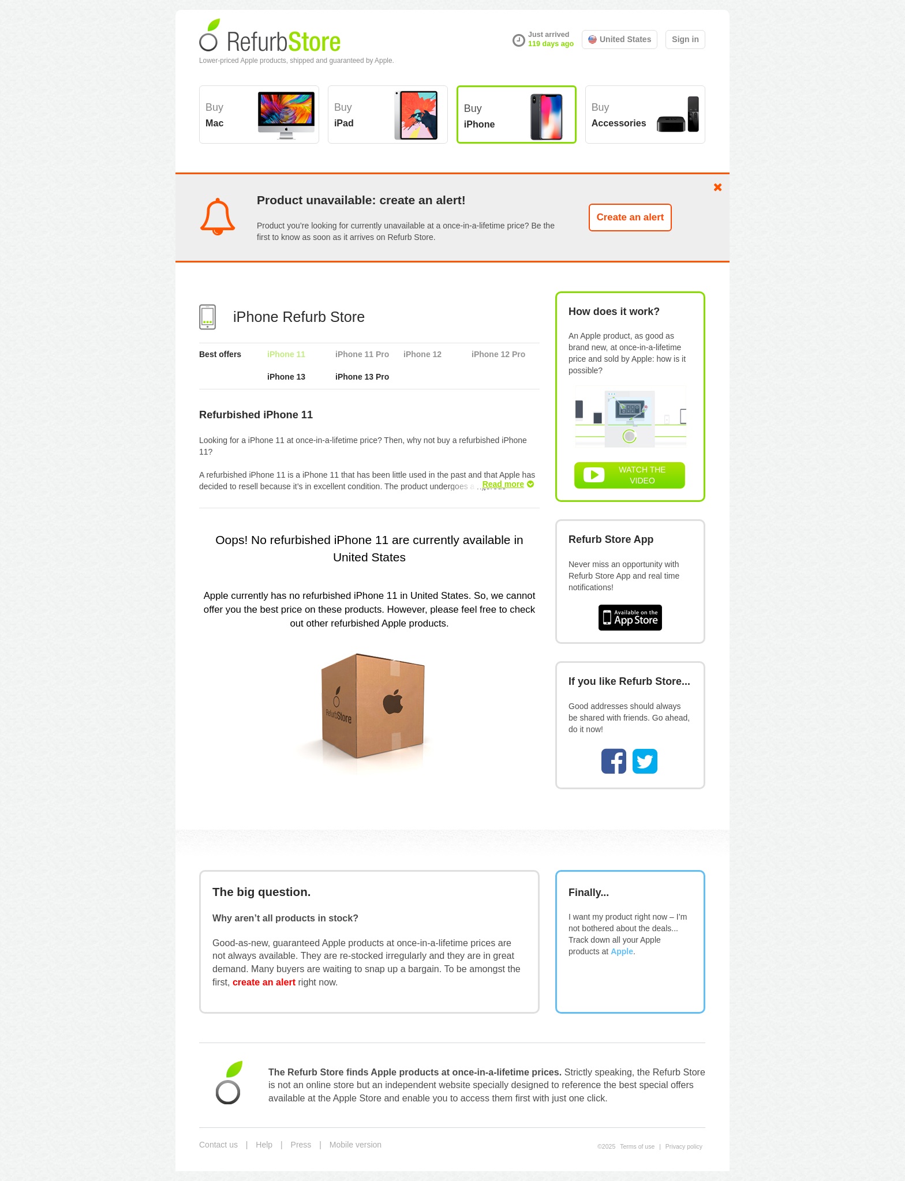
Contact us (218, 1144)
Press (301, 1144)
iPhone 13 (286, 376)
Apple (622, 951)
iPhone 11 (286, 354)
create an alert (264, 982)
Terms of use (637, 1146)
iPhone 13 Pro (362, 376)
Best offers (220, 354)
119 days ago (551, 44)
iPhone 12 (422, 354)
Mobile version (356, 1144)
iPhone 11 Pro (362, 354)
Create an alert (630, 217)
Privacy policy (683, 1146)
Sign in (685, 39)
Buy (214, 115)
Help (264, 1144)
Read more (508, 484)
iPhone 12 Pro (498, 354)
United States (619, 39)
